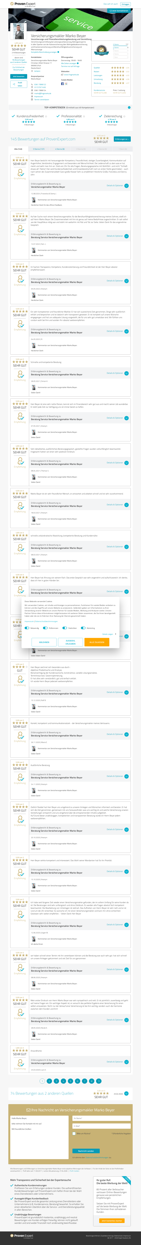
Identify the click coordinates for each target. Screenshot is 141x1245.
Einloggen (125, 4)
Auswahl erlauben (70, 643)
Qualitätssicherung (107, 1236)
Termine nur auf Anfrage (70, 66)
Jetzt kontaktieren (119, 10)
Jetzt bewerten (18, 76)
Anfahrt (37, 71)
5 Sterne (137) (38, 149)
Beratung (97, 83)
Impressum (36, 622)
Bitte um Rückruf (83, 1133)
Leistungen (98, 75)
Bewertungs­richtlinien (93, 1236)
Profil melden (74, 1171)
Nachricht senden (86, 1150)
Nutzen (96, 71)
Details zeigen (100, 635)
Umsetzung (98, 79)
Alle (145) (18, 149)
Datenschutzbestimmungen (53, 622)
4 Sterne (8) (59, 149)
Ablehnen (44, 643)
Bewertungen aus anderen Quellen (18, 61)
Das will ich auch (111, 3)
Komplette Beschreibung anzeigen (44, 52)
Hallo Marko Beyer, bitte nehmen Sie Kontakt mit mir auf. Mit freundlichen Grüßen (39, 1137)
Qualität (97, 67)
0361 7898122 (40, 84)
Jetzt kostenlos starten (112, 1220)
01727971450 (40, 87)
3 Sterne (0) (80, 149)
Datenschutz (118, 1236)
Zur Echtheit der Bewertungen (19, 68)
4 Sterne (116, 47)
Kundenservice (99, 90)
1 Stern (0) (123, 149)
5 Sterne (116, 44)
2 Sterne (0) (102, 149)
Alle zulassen (97, 643)
